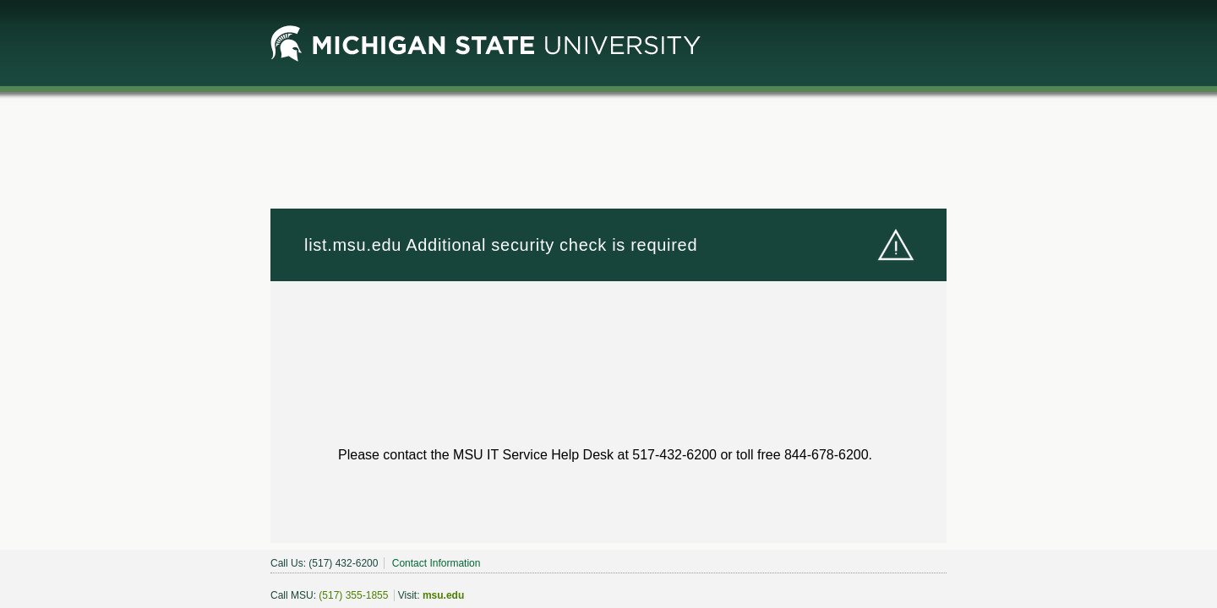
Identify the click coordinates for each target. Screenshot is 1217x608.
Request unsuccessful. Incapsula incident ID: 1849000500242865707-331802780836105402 (608, 304)
